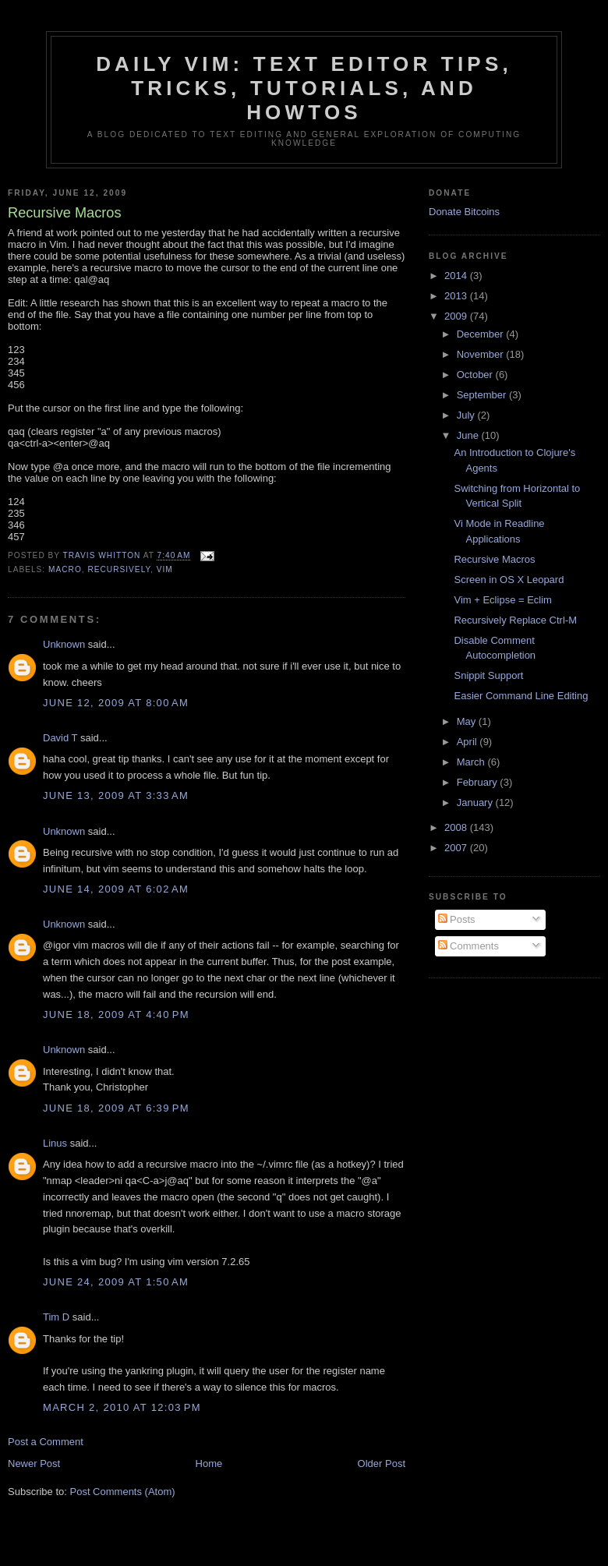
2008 (457, 827)
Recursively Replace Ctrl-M (515, 620)
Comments (468, 946)
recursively (118, 569)
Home (209, 1463)
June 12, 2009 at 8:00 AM (116, 703)
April (468, 742)
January (476, 802)
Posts (456, 919)
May (468, 721)
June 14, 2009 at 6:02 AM (116, 889)
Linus (55, 1143)
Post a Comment (45, 1442)
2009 (457, 316)
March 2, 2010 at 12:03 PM (122, 1407)
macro (65, 569)
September (483, 395)
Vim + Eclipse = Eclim (502, 600)
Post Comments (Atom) (122, 1491)
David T (60, 738)
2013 (457, 296)
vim (165, 569)
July (467, 415)
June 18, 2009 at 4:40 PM (116, 1014)
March (472, 762)
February (478, 782)
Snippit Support (488, 675)
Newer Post (34, 1463)
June (469, 435)
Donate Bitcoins (464, 211)
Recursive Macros (494, 559)
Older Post (381, 1463)
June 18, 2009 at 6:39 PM (116, 1108)
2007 (457, 848)
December (482, 334)
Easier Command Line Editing (521, 696)
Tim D (56, 1317)
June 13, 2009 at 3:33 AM (116, 795)
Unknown (64, 644)
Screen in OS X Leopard (509, 579)
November (482, 354)
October (476, 374)
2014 (457, 275)
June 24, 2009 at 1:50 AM (116, 1282)
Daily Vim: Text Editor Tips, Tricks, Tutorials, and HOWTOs (304, 88)
